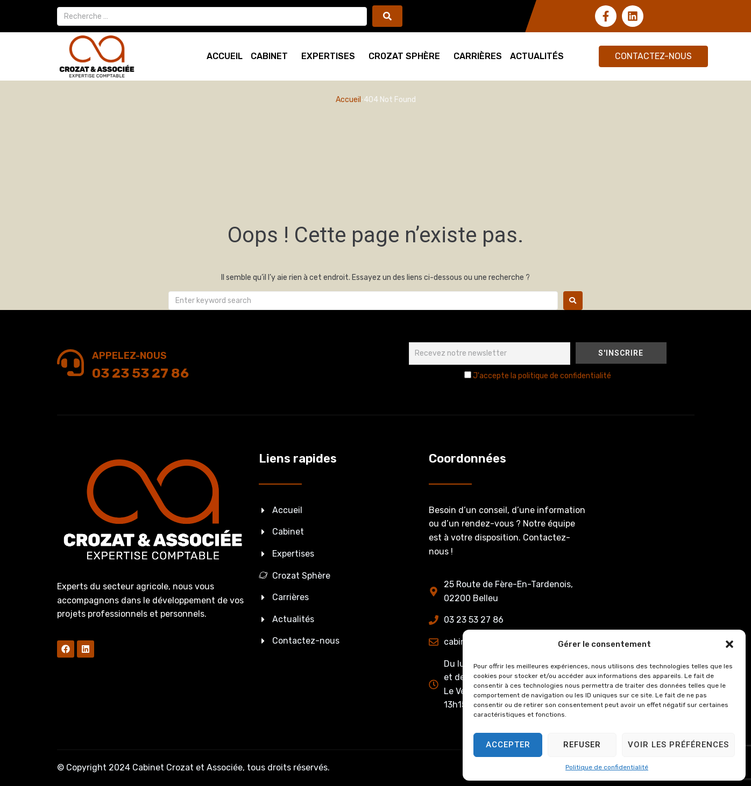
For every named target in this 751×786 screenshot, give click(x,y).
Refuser (582, 744)
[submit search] (387, 16)
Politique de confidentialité (606, 767)
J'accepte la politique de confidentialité (542, 375)
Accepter (508, 744)
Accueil (348, 99)
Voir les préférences (678, 744)
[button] (729, 644)
